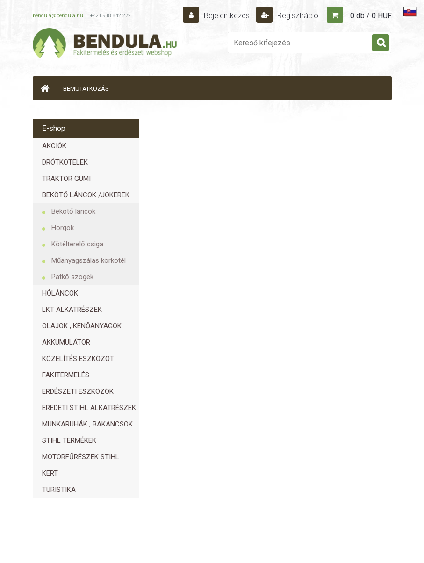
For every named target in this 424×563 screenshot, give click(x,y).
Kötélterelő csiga (77, 244)
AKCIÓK (54, 146)
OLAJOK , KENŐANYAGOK (82, 326)
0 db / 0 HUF (371, 15)
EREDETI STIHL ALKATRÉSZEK (89, 408)
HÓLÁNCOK (60, 293)
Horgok (62, 228)
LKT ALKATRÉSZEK (72, 309)
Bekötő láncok (73, 211)
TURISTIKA (59, 489)
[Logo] (105, 45)
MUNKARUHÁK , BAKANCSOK (87, 424)
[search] (380, 43)
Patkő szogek (72, 277)
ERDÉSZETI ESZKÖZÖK (78, 391)
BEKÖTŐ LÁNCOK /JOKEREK (85, 195)
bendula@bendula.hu (58, 16)
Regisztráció (296, 15)
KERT (50, 473)
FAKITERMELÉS (65, 375)
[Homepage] (45, 88)
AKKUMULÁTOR (66, 342)
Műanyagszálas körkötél (88, 260)
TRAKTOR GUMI (66, 178)
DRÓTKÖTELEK (65, 162)
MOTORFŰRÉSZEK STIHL (80, 457)
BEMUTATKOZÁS (86, 88)
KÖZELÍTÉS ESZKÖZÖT (78, 358)
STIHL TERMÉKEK (69, 440)
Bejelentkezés (227, 15)
